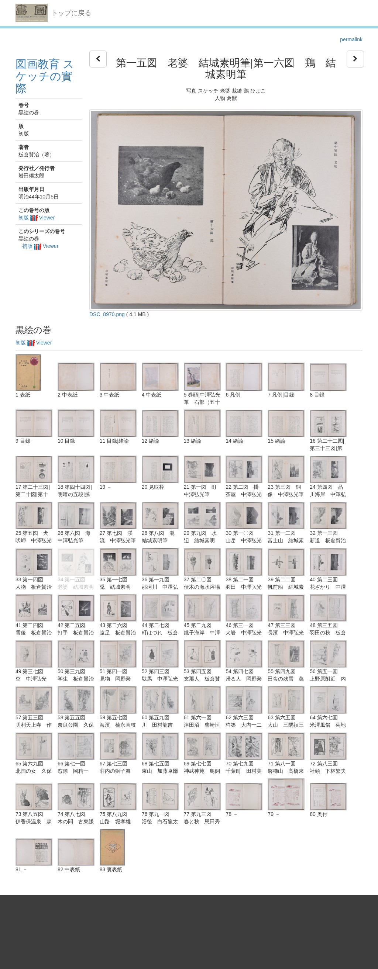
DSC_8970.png (107, 314)
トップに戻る (71, 13)
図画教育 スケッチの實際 (45, 76)
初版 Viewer (36, 218)
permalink (351, 39)
